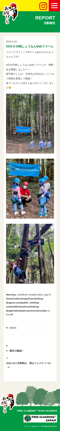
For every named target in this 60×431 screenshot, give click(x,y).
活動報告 (13, 328)
